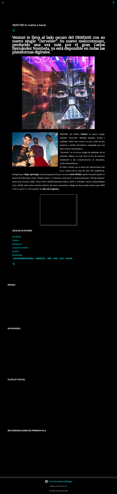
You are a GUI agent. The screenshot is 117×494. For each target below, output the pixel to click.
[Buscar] (9, 2)
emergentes (40, 258)
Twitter (15, 240)
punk (55, 258)
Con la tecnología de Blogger (58, 481)
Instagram (17, 244)
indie (49, 258)
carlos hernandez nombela (23, 258)
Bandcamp (17, 255)
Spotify (15, 251)
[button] (13, 30)
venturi (69, 258)
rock (62, 258)
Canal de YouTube (20, 248)
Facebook (16, 237)
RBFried (64, 486)
